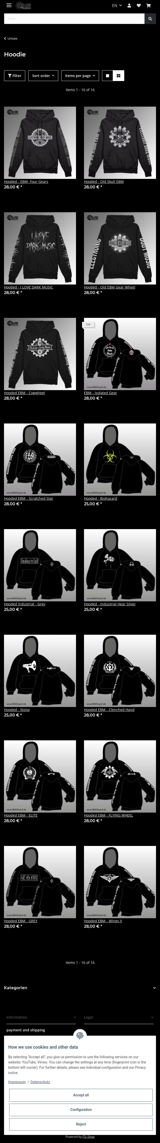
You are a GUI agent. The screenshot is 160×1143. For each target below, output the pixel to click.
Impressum (17, 1082)
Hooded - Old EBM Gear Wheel (109, 287)
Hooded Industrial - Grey (24, 604)
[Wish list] (139, 6)
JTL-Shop (88, 1136)
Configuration (81, 1110)
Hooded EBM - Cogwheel (24, 392)
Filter (14, 75)
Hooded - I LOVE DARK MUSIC (28, 287)
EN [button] (114, 5)
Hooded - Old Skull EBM (104, 181)
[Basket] (149, 6)
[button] (129, 6)
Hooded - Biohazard (100, 498)
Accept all (81, 1095)
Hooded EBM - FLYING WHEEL (108, 815)
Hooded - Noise (17, 709)
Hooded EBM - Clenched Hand (109, 709)
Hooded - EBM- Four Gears (26, 181)
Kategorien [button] (15, 987)
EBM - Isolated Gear (100, 392)
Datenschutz (40, 1082)
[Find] (74, 18)
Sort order (41, 75)
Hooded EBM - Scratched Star (28, 498)
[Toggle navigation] (9, 3)
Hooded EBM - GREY (21, 920)
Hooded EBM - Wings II (103, 920)
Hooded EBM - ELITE (21, 815)
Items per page (78, 75)
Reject (81, 1124)
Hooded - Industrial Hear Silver (110, 604)
